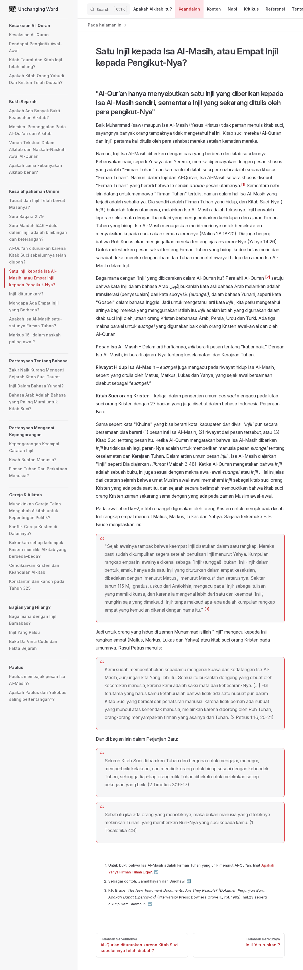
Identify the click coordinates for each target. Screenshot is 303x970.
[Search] (108, 9)
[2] (267, 277)
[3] (207, 608)
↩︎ (156, 872)
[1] (243, 184)
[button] (38, 25)
